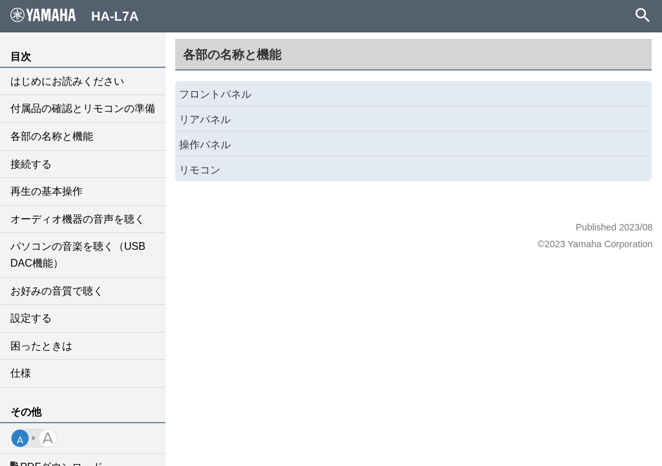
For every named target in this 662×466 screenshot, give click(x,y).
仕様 (20, 373)
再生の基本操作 (46, 191)
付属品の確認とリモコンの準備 (82, 108)
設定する (31, 318)
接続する (31, 164)
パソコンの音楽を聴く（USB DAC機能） (77, 255)
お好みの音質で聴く (56, 290)
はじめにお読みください (67, 81)
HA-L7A (74, 15)
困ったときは (41, 345)
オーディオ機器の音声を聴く (77, 219)
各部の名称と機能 (51, 136)
